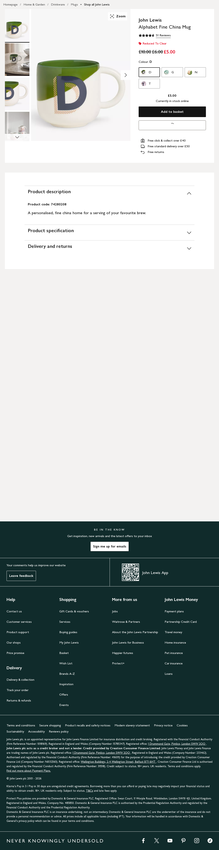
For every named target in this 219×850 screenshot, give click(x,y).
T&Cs (89, 790)
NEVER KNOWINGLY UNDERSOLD (55, 841)
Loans (169, 674)
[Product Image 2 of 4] (17, 59)
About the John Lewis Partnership (135, 632)
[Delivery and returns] (109, 248)
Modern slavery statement (132, 725)
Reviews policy (59, 731)
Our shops (14, 642)
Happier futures (122, 653)
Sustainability (15, 731)
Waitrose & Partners (126, 622)
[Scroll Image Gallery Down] (17, 137)
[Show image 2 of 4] (125, 75)
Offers (63, 694)
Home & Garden (34, 4)
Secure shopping (50, 725)
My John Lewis (69, 642)
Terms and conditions (21, 725)
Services (64, 622)
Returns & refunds (19, 700)
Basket (64, 653)
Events (64, 705)
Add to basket (172, 112)
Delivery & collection (20, 680)
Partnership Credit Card (181, 622)
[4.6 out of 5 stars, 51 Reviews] (155, 35)
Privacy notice (163, 725)
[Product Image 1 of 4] (17, 25)
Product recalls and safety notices (87, 725)
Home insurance (175, 642)
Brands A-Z (67, 674)
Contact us (14, 611)
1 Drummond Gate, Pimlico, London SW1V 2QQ (177, 744)
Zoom (118, 16)
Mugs (74, 4)
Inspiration (66, 684)
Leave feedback (21, 576)
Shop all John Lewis (97, 4)
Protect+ (118, 663)
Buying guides (68, 632)
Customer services (19, 622)
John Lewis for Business (128, 642)
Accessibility (36, 731)
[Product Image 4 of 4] (17, 128)
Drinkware (58, 4)
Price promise (15, 653)
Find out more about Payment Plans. (29, 770)
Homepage (10, 4)
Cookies (182, 725)
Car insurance (174, 663)
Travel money (173, 632)
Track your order (17, 690)
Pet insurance (174, 653)
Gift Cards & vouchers (74, 611)
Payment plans (174, 611)
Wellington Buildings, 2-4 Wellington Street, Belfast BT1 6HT (118, 762)
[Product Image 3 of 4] (17, 94)
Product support (18, 632)
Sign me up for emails (109, 546)
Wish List (65, 663)
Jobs (115, 611)
